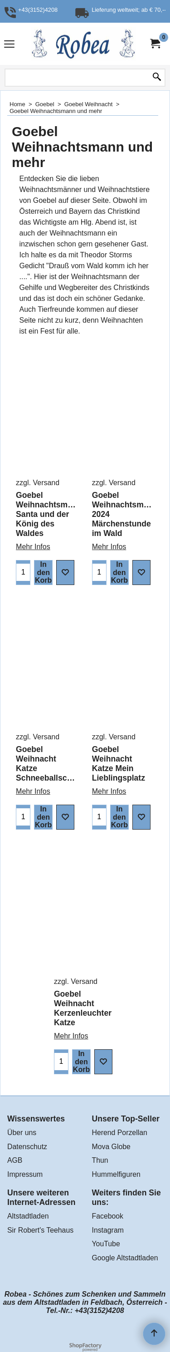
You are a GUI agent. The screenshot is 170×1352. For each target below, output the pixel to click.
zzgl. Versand (37, 483)
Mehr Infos (33, 547)
